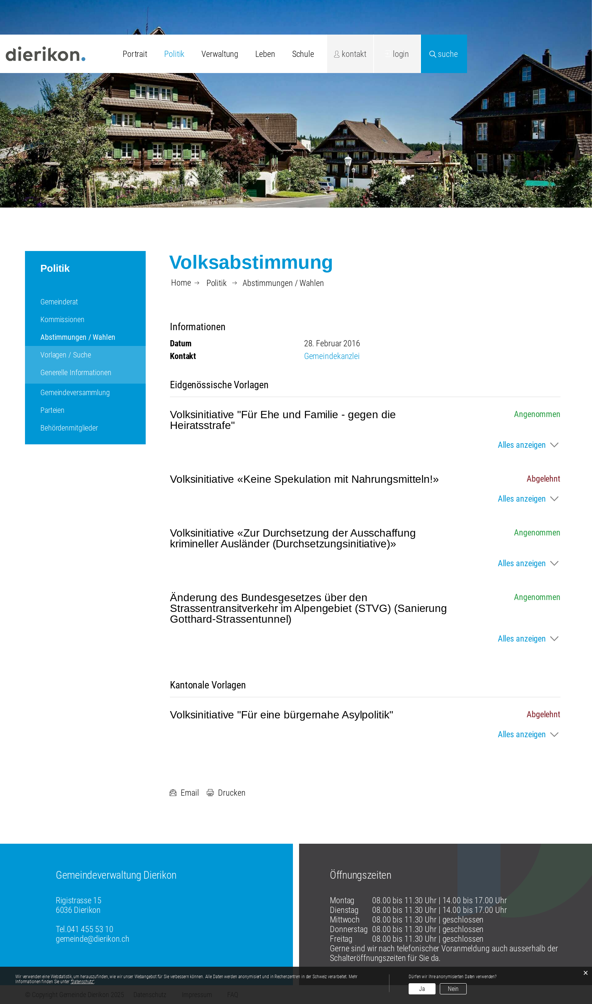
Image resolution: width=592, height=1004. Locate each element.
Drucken (225, 793)
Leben (265, 54)
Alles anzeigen (522, 445)
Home (181, 283)
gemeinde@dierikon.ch (92, 939)
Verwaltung (219, 54)
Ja (422, 988)
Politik (174, 54)
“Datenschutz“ (83, 981)
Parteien (52, 410)
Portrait (135, 54)
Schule (303, 54)
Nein (453, 988)
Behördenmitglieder (69, 427)
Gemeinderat (59, 301)
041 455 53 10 (90, 929)
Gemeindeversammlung (75, 392)
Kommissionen (62, 319)
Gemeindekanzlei (332, 356)
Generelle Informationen (75, 372)
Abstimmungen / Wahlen (93, 337)
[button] (216, 283)
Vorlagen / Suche (65, 354)
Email (184, 793)
